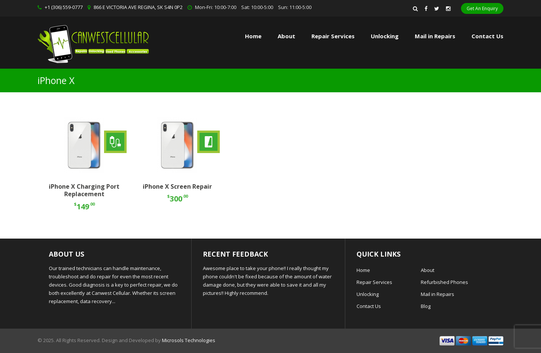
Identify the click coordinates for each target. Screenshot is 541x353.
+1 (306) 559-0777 (64, 7)
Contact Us (487, 36)
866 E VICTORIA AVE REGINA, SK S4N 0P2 (138, 7)
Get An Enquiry (482, 8)
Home (253, 36)
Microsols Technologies (188, 340)
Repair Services (374, 282)
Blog (426, 306)
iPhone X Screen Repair (177, 186)
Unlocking (385, 36)
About (286, 36)
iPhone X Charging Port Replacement (84, 190)
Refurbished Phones (444, 282)
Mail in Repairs (435, 36)
